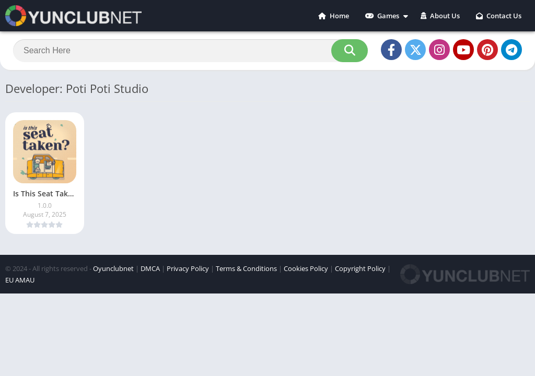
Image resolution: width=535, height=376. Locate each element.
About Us (440, 15)
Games (382, 15)
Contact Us (498, 15)
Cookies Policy (306, 268)
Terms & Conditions (246, 268)
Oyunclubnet (113, 268)
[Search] (190, 50)
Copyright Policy (360, 268)
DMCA (150, 268)
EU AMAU (19, 280)
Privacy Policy (188, 268)
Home (333, 15)
